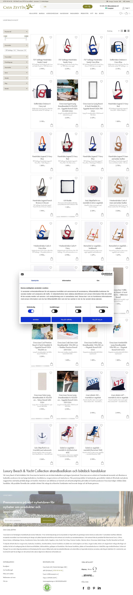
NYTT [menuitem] (91, 13)
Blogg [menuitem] (101, 13)
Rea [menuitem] (96, 13)
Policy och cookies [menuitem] (8, 574)
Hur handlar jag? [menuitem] (8, 570)
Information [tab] (66, 280)
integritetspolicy (29, 525)
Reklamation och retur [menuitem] (9, 577)
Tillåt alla (97, 319)
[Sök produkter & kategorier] (62, 6)
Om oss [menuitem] (5, 581)
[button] (121, 13)
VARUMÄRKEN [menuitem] (74, 13)
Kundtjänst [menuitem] (6, 566)
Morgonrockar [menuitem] (52, 13)
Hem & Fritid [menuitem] (33, 13)
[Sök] (87, 6)
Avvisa (36, 319)
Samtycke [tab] (35, 280)
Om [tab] (98, 280)
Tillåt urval (66, 319)
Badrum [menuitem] (42, 13)
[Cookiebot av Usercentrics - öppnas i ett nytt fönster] (103, 274)
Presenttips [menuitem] (84, 13)
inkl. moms (126, 1)
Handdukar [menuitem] (64, 13)
